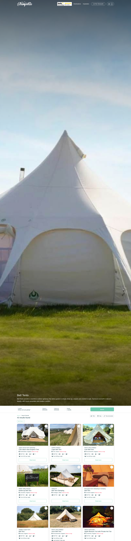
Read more (33, 460)
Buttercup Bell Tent (25, 490)
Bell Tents (21, 421)
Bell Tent (87, 490)
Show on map (35, 451)
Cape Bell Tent (56, 449)
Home (18, 415)
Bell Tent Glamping (58, 490)
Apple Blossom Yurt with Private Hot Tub (97, 531)
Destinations (77, 4)
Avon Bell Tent (56, 531)
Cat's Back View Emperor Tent (29, 449)
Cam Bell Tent (89, 449)
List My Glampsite (98, 4)
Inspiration (86, 4)
